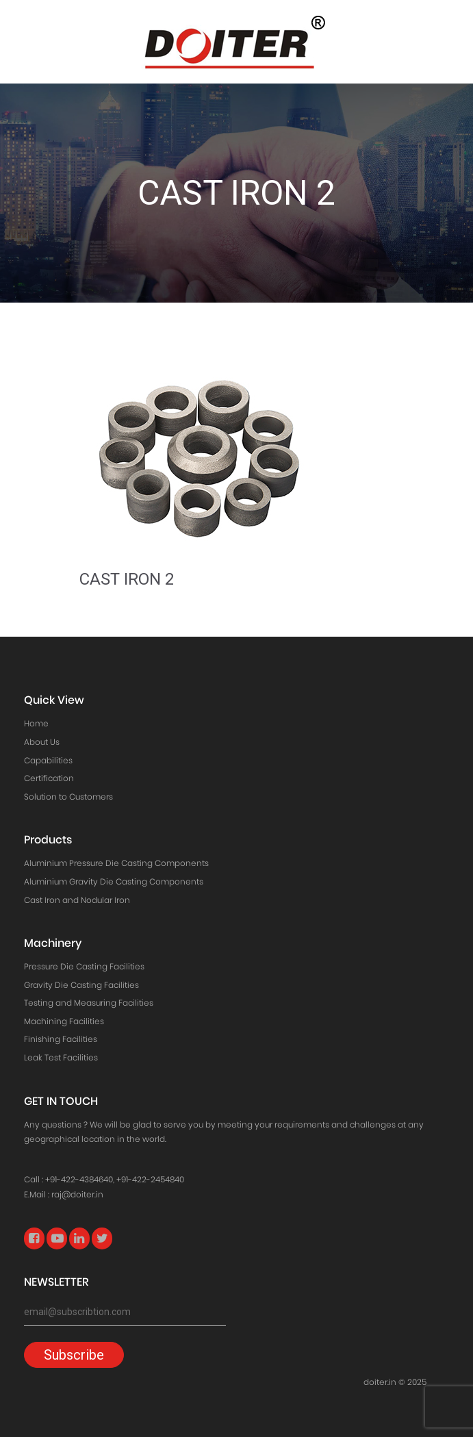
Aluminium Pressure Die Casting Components (116, 863)
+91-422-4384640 (79, 1179)
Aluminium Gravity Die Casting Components (113, 881)
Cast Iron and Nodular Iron (77, 900)
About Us (42, 742)
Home (36, 723)
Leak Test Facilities (61, 1057)
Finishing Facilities (60, 1039)
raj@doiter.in (77, 1194)
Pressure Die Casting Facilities (84, 966)
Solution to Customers (68, 796)
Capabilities (48, 760)
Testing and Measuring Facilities (88, 1002)
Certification (49, 778)
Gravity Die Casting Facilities (81, 985)
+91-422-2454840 (150, 1179)
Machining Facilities (64, 1021)
